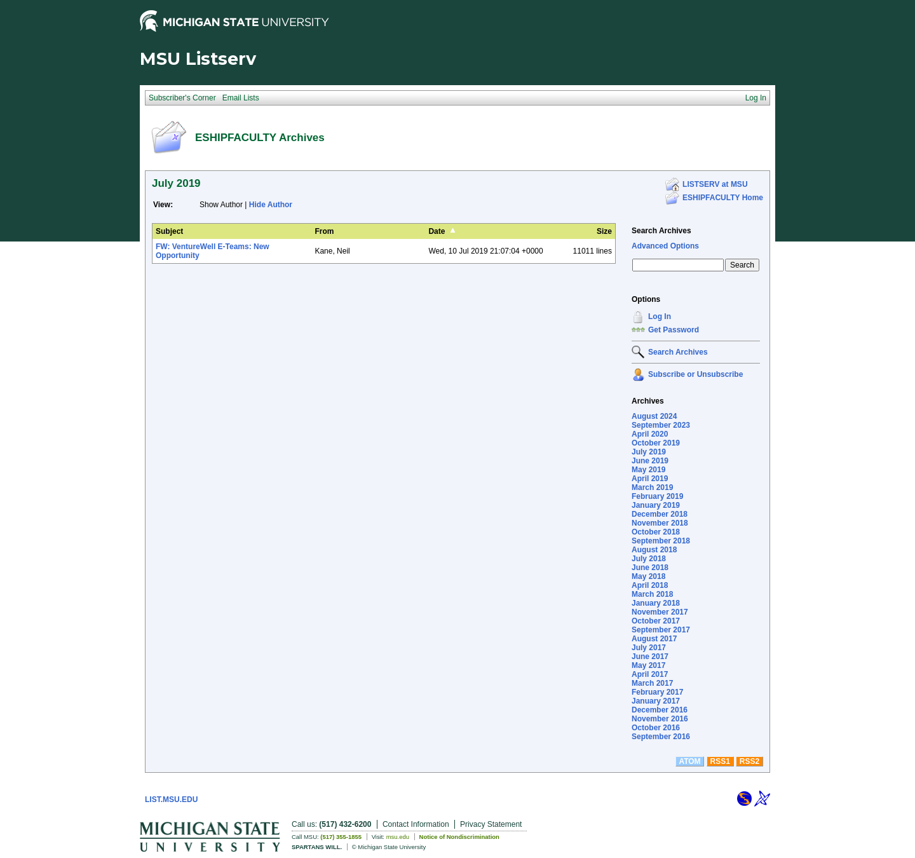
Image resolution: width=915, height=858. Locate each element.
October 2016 (656, 727)
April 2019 (650, 478)
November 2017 (660, 612)
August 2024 (654, 416)
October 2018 (656, 532)
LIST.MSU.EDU (171, 799)
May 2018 (648, 576)
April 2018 (650, 585)
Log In (659, 316)
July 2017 (649, 647)
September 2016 (661, 736)
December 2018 (660, 514)
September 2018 (661, 540)
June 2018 (650, 567)
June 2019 (650, 460)
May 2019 (648, 469)
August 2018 (654, 549)
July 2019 (649, 451)
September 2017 (661, 629)
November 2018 (660, 523)
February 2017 (657, 692)
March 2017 (652, 683)
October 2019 (656, 443)
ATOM (689, 761)
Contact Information (416, 824)
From (324, 231)
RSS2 (749, 761)
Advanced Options (665, 246)
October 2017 (656, 620)
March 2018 (652, 594)
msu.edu (397, 836)
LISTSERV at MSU (714, 184)
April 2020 (650, 434)
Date (436, 231)
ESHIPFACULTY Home (722, 197)
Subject (169, 231)
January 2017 (656, 701)
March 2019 (652, 487)
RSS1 (720, 761)
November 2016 (660, 718)
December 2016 (660, 709)
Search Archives (661, 230)
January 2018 (656, 603)
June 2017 (650, 656)
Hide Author (270, 204)
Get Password (673, 329)
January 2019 (656, 505)
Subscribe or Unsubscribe (695, 374)
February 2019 (657, 496)
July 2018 (649, 558)
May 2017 (648, 665)
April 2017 (650, 674)
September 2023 (661, 425)
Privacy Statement (491, 824)
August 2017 (654, 638)
